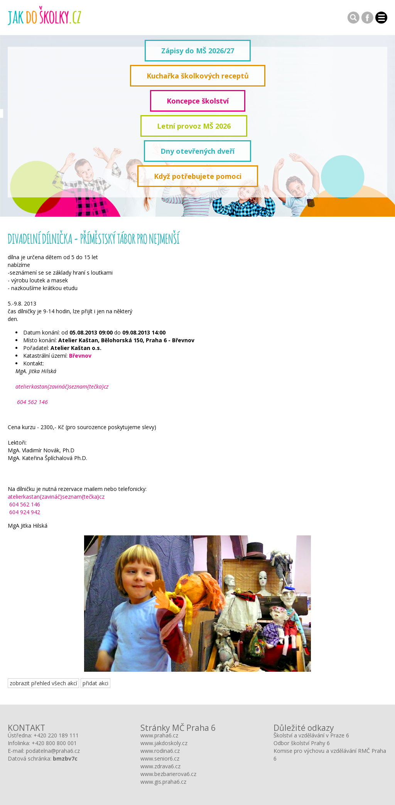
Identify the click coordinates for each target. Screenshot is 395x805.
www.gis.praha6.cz (163, 781)
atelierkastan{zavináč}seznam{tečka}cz (61, 386)
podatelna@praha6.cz (53, 750)
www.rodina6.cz (160, 750)
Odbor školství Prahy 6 (301, 743)
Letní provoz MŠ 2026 (194, 126)
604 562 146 (31, 402)
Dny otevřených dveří (197, 151)
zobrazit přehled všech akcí (43, 683)
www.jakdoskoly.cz (163, 743)
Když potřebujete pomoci (197, 176)
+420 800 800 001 (54, 743)
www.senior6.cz (159, 758)
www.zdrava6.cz (160, 766)
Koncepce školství (198, 100)
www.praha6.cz (159, 735)
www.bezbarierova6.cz (168, 774)
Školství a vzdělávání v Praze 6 (311, 735)
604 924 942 (24, 512)
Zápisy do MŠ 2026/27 (197, 50)
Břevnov (80, 355)
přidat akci (95, 683)
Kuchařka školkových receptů (198, 75)
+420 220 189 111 (56, 735)
